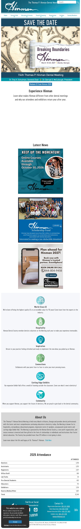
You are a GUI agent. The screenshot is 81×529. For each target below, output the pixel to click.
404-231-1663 (66, 511)
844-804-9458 (63, 509)
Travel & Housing (41, 16)
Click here (6, 525)
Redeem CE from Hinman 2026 (40, 84)
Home (5, 15)
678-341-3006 (66, 506)
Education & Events (26, 16)
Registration (52, 16)
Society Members (72, 15)
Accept (15, 522)
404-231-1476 (63, 514)
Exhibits (62, 16)
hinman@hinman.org (59, 516)
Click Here (48, 440)
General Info (14, 16)
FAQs (76, 509)
